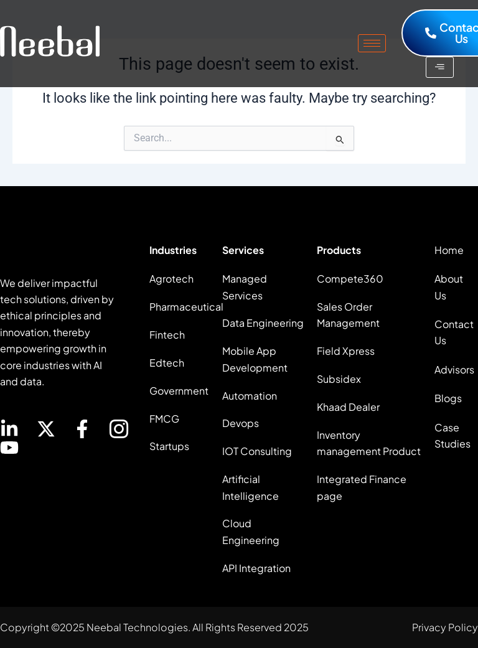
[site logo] (50, 41)
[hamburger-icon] (372, 43)
